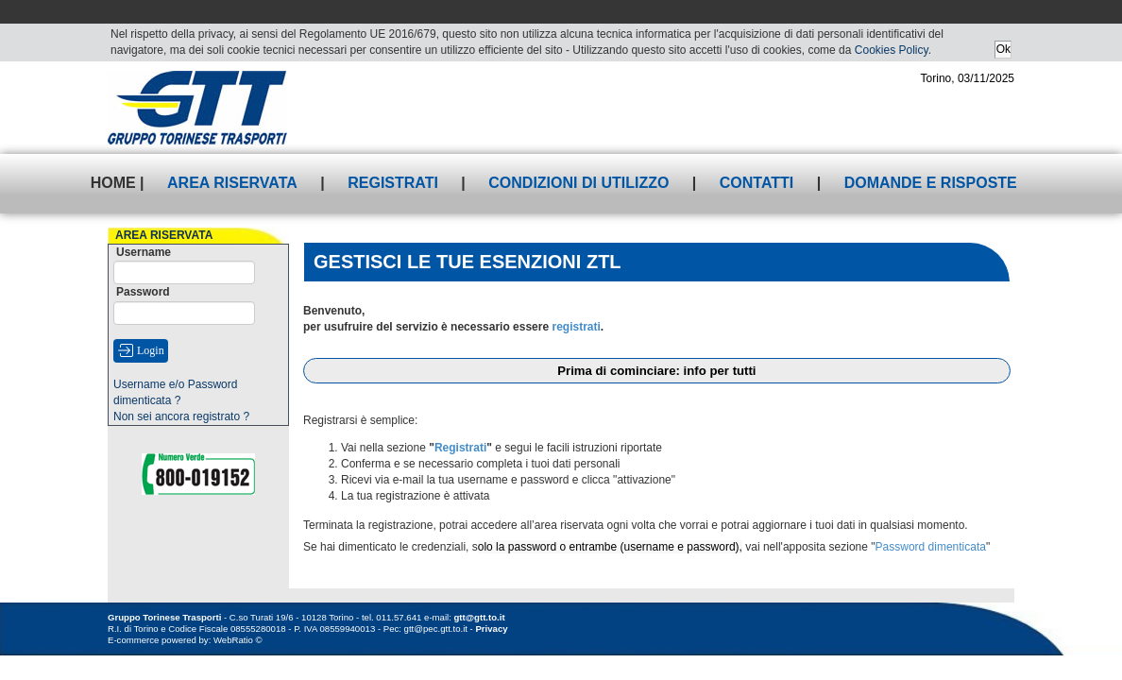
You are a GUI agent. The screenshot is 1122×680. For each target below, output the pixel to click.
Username (143, 252)
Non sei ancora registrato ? (181, 416)
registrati (576, 326)
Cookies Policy (891, 50)
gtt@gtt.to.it (479, 617)
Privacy (491, 628)
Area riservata (232, 183)
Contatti (757, 183)
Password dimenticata (931, 546)
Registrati (393, 183)
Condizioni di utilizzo (578, 183)
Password (143, 291)
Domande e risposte (930, 183)
